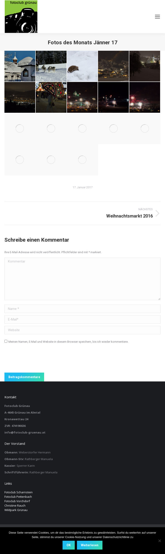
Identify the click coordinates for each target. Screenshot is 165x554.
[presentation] (38, 359)
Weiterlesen (89, 545)
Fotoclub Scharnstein (18, 492)
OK (69, 545)
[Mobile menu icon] (157, 17)
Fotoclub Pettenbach (18, 497)
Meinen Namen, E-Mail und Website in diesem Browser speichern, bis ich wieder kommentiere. (68, 341)
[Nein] (159, 540)
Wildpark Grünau (16, 510)
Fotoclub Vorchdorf (17, 501)
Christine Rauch (15, 505)
